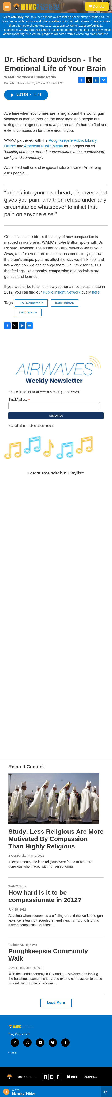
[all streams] (106, 1091)
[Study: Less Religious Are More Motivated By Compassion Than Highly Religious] (53, 798)
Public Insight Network (61, 292)
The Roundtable (31, 303)
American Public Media (43, 146)
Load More (56, 1003)
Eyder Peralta (17, 855)
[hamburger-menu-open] (7, 6)
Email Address (19, 400)
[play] (6, 1092)
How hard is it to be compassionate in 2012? (45, 896)
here (96, 292)
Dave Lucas (16, 967)
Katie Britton (64, 303)
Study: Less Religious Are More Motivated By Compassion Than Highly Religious (56, 839)
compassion (28, 312)
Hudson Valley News (22, 944)
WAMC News (17, 886)
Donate (98, 6)
